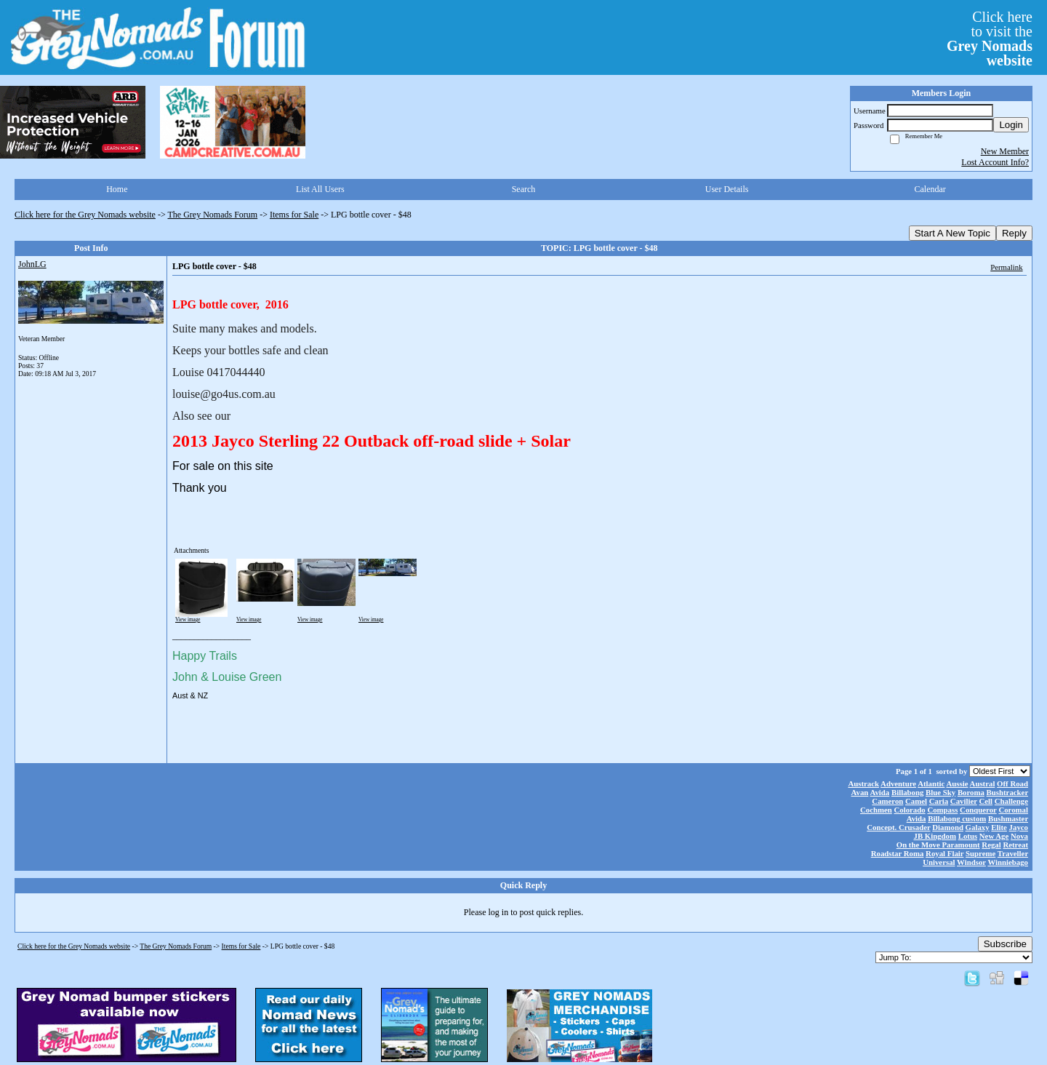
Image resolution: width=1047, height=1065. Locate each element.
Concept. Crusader (898, 827)
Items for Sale (294, 215)
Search (524, 189)
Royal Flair (944, 853)
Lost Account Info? (995, 162)
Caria (938, 801)
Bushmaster (1008, 818)
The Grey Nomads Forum (213, 215)
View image (188, 620)
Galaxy (978, 827)
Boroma (971, 792)
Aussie (957, 783)
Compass (942, 809)
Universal (939, 862)
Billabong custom (957, 818)
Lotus (967, 835)
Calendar (930, 189)
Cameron (887, 801)
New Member (1005, 151)
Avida (879, 792)
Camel (916, 801)
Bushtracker (1007, 792)
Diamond (947, 827)
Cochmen (876, 809)
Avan (860, 792)
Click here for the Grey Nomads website (85, 215)
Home (116, 189)
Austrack (863, 783)
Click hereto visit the (989, 38)
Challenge (1011, 801)
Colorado (909, 809)
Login (1011, 124)
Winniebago (1007, 862)
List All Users (320, 189)
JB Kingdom (935, 835)
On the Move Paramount (938, 844)
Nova (1019, 835)
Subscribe (1005, 943)
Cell (986, 801)
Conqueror (978, 809)
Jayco (1018, 827)
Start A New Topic (952, 233)
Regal (991, 844)
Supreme (980, 853)
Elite (999, 827)
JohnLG (32, 264)
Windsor (971, 862)
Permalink (1006, 267)
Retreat (1015, 844)
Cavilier (963, 801)
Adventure (898, 783)
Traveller (1013, 853)
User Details (727, 189)
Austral (982, 783)
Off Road (1012, 783)
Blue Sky (940, 792)
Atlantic (931, 783)
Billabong (907, 792)
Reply (1014, 233)
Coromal (1013, 809)
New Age (993, 835)
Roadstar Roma (897, 853)
